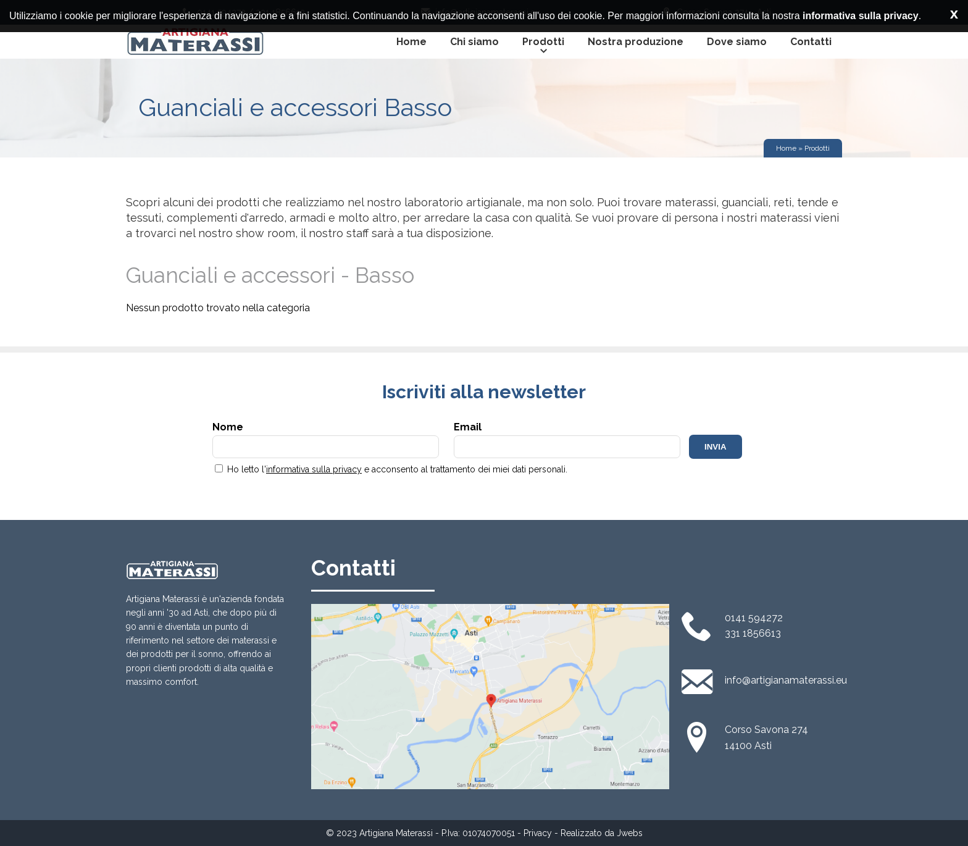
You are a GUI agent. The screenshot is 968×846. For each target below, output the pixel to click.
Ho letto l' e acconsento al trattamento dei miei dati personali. (391, 469)
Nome (325, 439)
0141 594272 (754, 618)
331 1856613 (753, 633)
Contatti (811, 42)
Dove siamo (737, 42)
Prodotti (543, 47)
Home (411, 42)
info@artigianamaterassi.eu (786, 680)
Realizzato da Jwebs (602, 833)
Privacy (538, 833)
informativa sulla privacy (314, 469)
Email (567, 439)
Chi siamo (474, 42)
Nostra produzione (635, 42)
